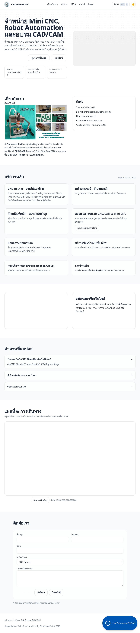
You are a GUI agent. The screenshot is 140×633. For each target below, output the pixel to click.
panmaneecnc (89, 116)
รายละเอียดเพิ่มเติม (25, 568)
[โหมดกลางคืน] (133, 4)
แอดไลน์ (59, 57)
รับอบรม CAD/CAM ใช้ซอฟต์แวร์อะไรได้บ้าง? (70, 359)
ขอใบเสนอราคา (15, 57)
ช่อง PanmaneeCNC (96, 124)
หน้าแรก (7, 620)
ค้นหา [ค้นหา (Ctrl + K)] (121, 4)
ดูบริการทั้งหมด (38, 57)
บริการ (64, 4)
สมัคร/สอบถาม (85, 319)
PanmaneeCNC (95, 120)
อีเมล (19, 546)
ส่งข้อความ (24, 592)
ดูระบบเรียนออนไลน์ (87, 227)
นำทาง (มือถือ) (40, 500)
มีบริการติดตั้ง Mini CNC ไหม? (70, 375)
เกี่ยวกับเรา (52, 4)
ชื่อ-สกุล (20, 534)
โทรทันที (56, 592)
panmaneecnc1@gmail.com (96, 111)
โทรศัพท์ (74, 534)
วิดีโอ (73, 4)
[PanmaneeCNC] (16, 4)
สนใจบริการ (22, 557)
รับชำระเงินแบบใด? (70, 386)
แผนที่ (82, 4)
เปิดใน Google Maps (17, 500)
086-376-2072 (88, 107)
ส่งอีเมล (41, 592)
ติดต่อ (91, 4)
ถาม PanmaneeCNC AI (120, 623)
